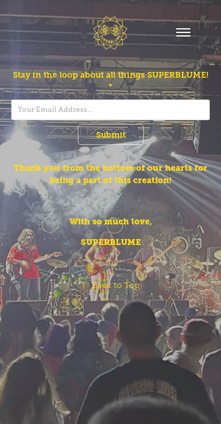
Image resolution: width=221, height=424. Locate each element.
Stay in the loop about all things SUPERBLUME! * (111, 80)
